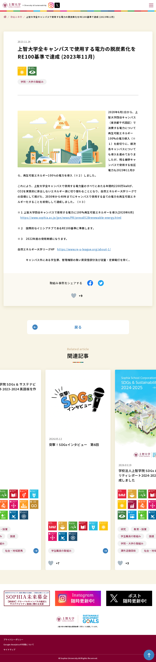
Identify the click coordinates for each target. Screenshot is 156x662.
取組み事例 (16, 16)
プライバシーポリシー (13, 639)
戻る (78, 327)
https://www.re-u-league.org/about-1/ (84, 249)
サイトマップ (9, 649)
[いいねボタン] (73, 295)
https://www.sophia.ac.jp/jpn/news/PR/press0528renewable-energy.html (70, 217)
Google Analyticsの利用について (19, 644)
